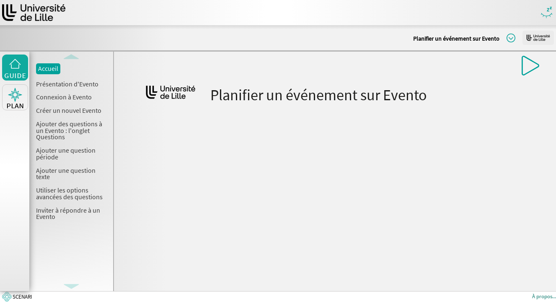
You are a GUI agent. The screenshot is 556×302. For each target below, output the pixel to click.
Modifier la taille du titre (511, 38)
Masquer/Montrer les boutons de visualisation (546, 12)
